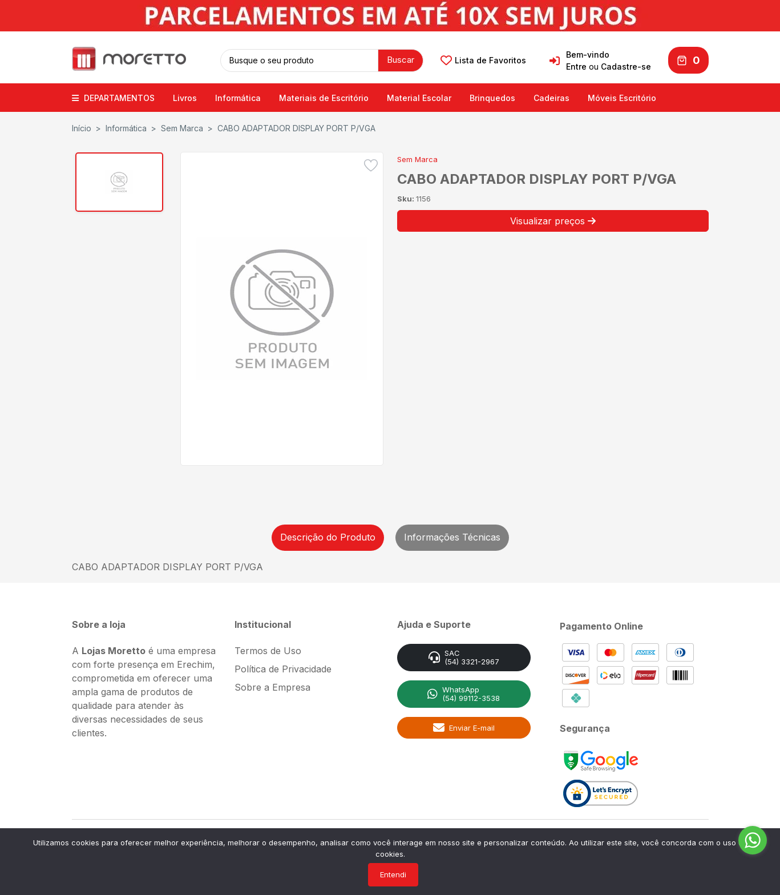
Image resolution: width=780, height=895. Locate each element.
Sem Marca (182, 126)
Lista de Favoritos (483, 59)
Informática (238, 95)
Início (81, 126)
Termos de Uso (268, 648)
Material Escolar (419, 95)
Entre (576, 65)
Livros (185, 95)
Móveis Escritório (622, 95)
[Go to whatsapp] (752, 840)
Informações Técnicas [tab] (452, 535)
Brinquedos (492, 95)
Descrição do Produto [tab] (327, 535)
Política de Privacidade (283, 666)
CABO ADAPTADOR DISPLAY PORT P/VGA (296, 126)
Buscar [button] (400, 58)
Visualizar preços (553, 218)
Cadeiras (551, 95)
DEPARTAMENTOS (113, 95)
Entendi (393, 874)
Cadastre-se (626, 65)
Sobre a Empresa (272, 685)
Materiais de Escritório (324, 95)
